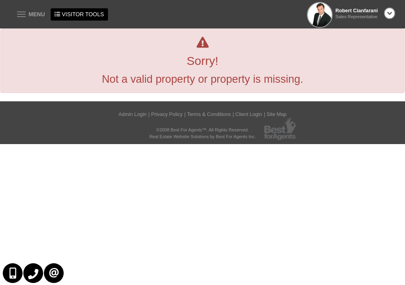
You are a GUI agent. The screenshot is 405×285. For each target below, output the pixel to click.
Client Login (248, 114)
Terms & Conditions (209, 114)
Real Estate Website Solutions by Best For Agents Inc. (202, 136)
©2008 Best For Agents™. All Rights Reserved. (202, 129)
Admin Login (133, 114)
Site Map (277, 114)
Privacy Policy (167, 114)
